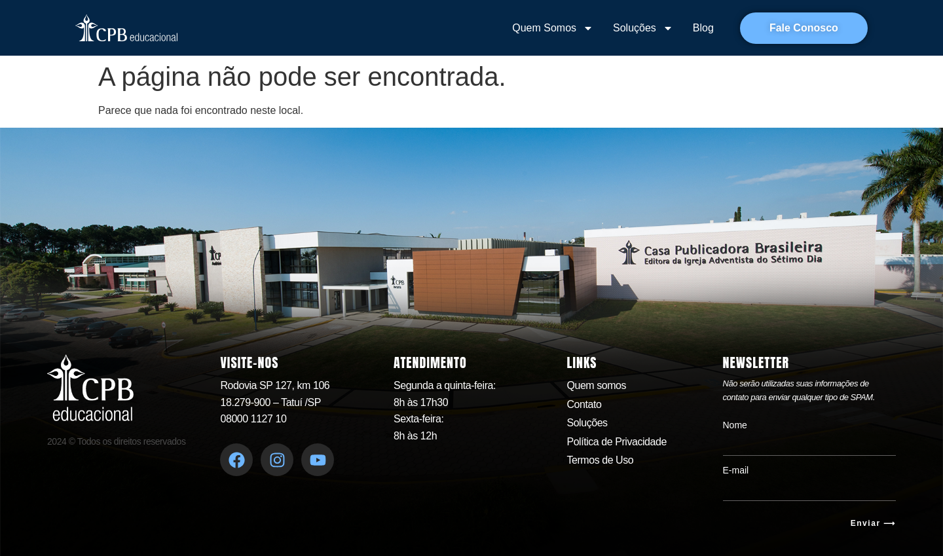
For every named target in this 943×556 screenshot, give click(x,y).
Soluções (643, 28)
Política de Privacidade (616, 441)
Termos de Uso (599, 460)
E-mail (736, 470)
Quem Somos (552, 28)
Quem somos (596, 385)
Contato (583, 404)
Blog (703, 27)
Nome (735, 425)
